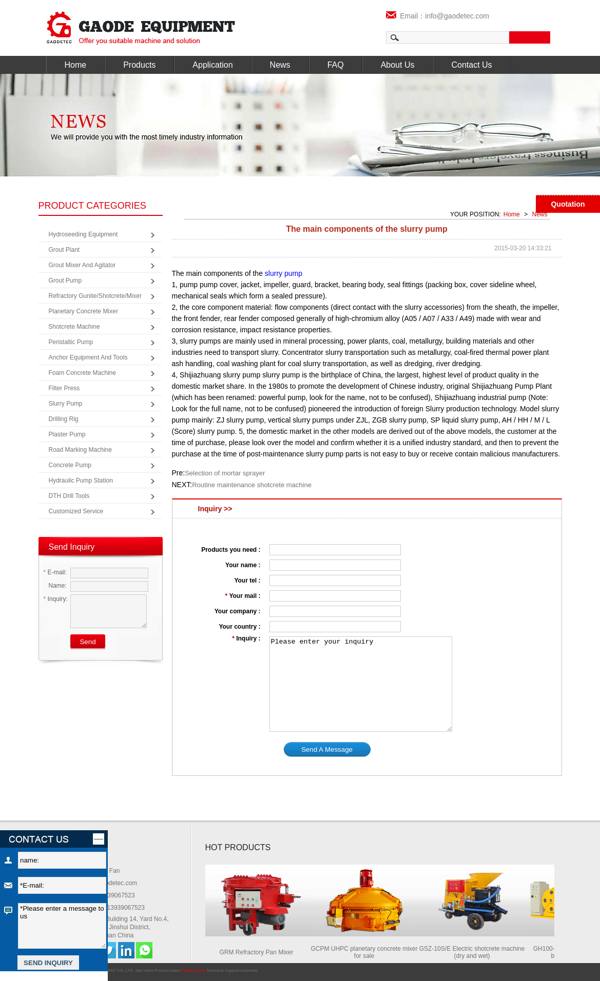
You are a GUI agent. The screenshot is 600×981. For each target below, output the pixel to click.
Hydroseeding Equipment (83, 234)
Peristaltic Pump (71, 342)
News (280, 65)
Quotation (568, 204)
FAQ (335, 65)
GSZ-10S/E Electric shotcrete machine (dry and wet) (474, 952)
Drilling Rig (64, 419)
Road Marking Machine (80, 449)
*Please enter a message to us (62, 926)
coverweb (249, 970)
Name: (55, 585)
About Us (398, 65)
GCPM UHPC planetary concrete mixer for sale (366, 952)
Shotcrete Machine (74, 326)
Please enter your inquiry (360, 684)
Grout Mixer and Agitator (82, 265)
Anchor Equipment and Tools (88, 357)
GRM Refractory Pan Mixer (258, 952)
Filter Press (64, 388)
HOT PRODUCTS (238, 847)
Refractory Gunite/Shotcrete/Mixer (95, 295)
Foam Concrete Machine (82, 372)
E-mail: (55, 572)
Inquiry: (56, 599)
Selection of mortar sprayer (225, 473)
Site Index (144, 970)
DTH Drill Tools (69, 495)
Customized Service (76, 511)
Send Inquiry (72, 547)
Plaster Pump (67, 434)
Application (212, 65)
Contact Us (471, 65)
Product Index (167, 970)
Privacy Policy (193, 970)
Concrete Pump (70, 465)
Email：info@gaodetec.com (438, 16)
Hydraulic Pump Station (81, 480)
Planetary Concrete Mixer (83, 311)
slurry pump (282, 273)
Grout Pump (65, 280)
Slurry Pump (66, 403)
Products (139, 65)
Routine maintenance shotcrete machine (252, 485)
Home (76, 65)
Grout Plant (64, 249)
